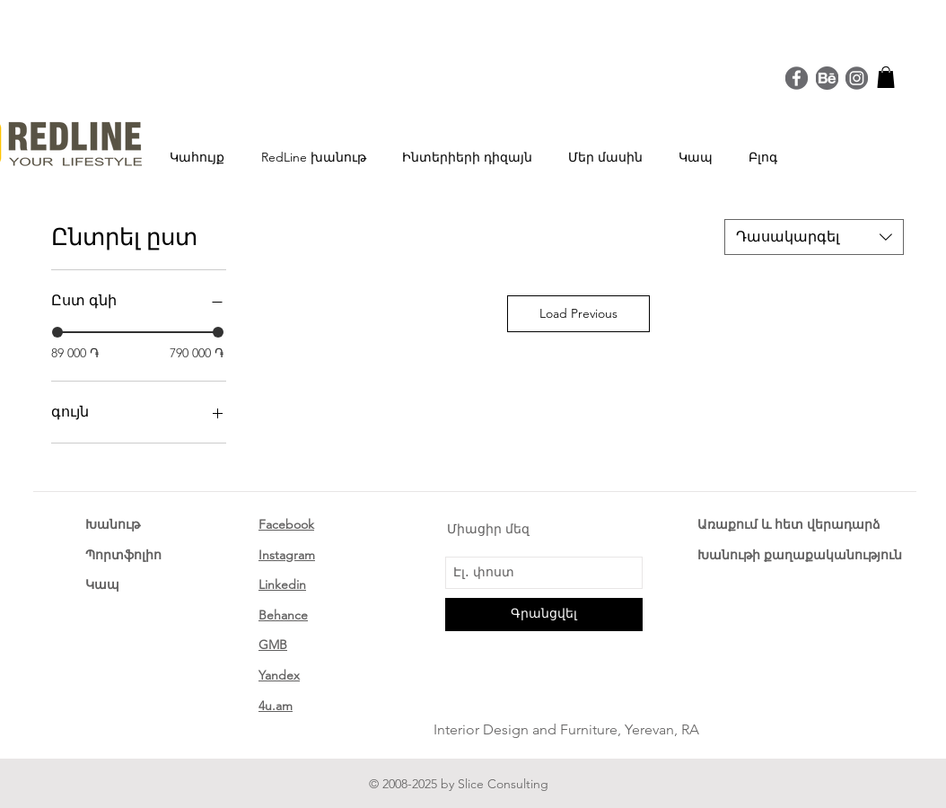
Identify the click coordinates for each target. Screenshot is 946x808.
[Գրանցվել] (544, 614)
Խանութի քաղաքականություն (799, 555)
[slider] (57, 332)
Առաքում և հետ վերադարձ (788, 524)
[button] (886, 77)
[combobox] (814, 237)
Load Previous (578, 313)
